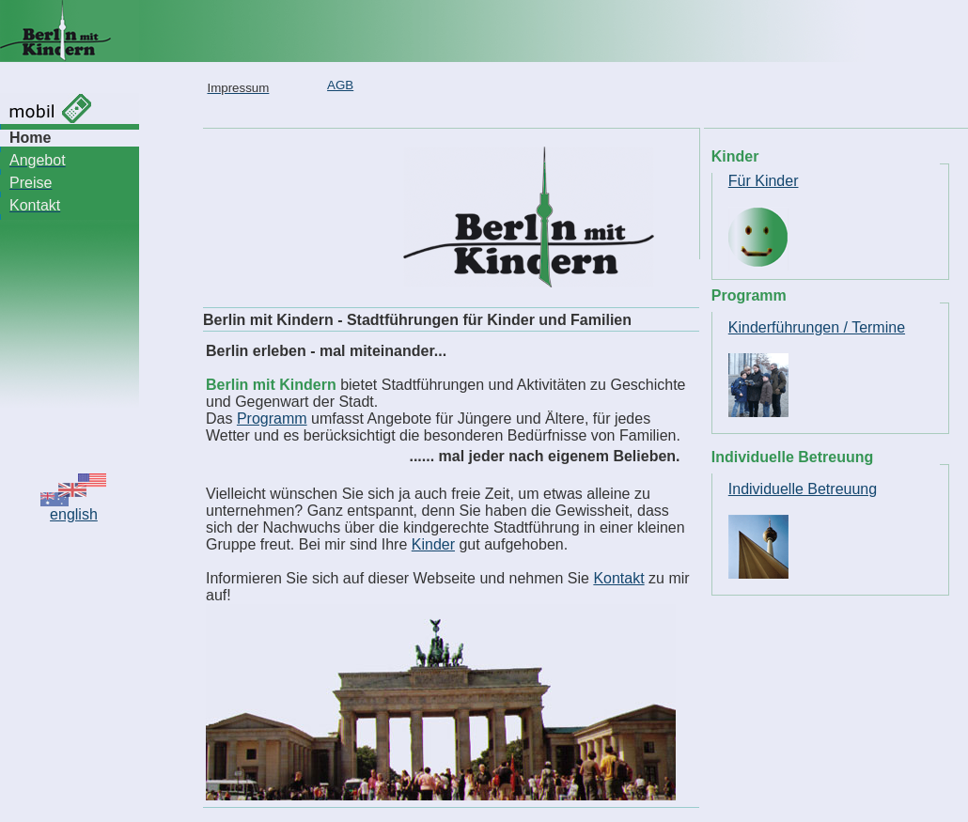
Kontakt (618, 578)
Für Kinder (763, 181)
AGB (340, 85)
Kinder (433, 544)
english (74, 514)
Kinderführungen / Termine (816, 327)
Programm (272, 419)
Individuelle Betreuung (802, 489)
